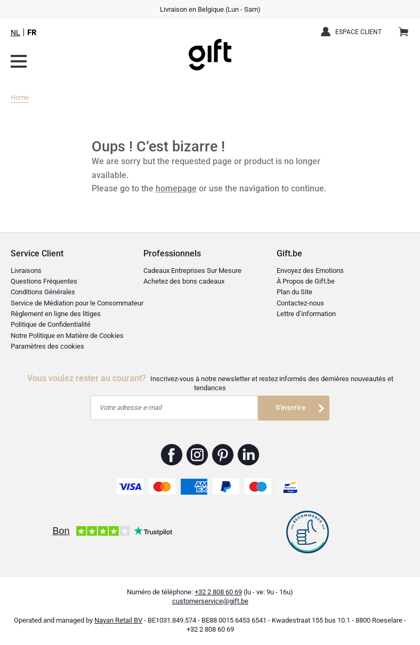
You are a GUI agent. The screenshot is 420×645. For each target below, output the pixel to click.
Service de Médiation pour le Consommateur (77, 303)
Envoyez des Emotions (310, 271)
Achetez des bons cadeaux (183, 281)
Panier (407, 27)
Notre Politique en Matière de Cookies (67, 336)
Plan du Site (294, 292)
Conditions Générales (43, 292)
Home (20, 97)
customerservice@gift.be (210, 601)
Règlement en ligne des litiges (56, 314)
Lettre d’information (306, 314)
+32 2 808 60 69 (218, 592)
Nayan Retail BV (118, 620)
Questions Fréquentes (44, 281)
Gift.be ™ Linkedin (248, 454)
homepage (176, 188)
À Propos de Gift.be (306, 281)
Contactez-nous (300, 303)
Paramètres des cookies (47, 346)
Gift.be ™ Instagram (197, 454)
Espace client (358, 32)
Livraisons (26, 271)
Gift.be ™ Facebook (172, 454)
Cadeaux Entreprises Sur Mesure (192, 271)
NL (15, 32)
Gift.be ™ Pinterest (223, 454)
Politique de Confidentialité (51, 324)
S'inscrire (290, 408)
